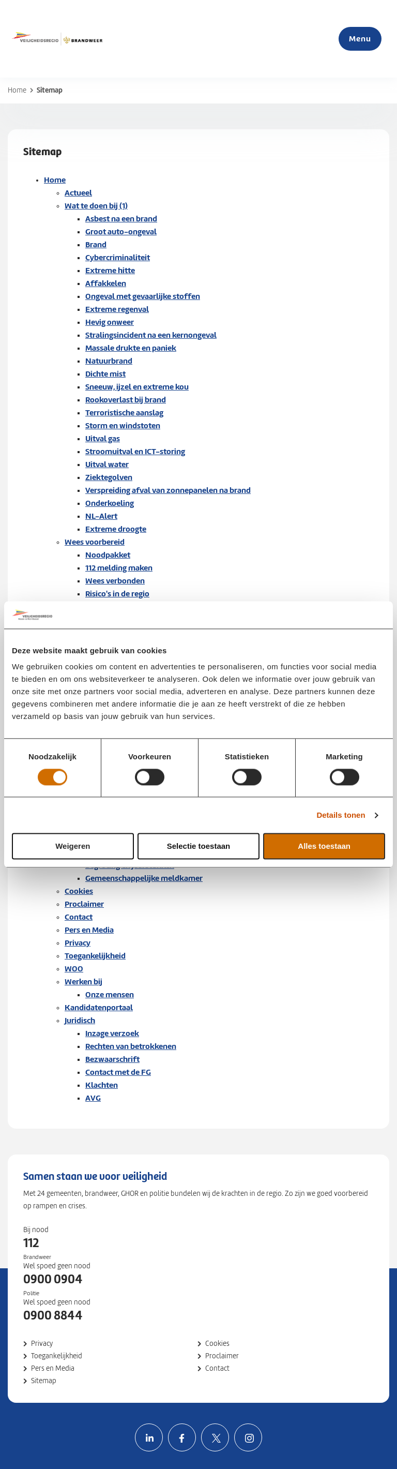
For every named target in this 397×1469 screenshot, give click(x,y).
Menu (360, 38)
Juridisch (80, 1020)
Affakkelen (105, 283)
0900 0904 (53, 1279)
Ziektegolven (108, 477)
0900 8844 (53, 1315)
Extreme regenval (117, 309)
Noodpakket (107, 554)
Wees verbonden (115, 580)
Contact (79, 916)
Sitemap (43, 1380)
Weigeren (72, 846)
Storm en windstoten (122, 425)
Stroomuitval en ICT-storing (135, 451)
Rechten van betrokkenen (130, 1046)
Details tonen (340, 815)
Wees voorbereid (95, 541)
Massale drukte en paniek (130, 347)
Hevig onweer (109, 322)
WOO (74, 968)
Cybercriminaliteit (117, 257)
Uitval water (107, 464)
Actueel (78, 192)
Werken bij (83, 981)
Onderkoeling (109, 503)
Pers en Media (89, 929)
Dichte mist (105, 373)
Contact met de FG (118, 1072)
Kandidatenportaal (99, 1007)
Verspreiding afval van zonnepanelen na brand (168, 490)
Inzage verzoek (112, 1033)
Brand (95, 244)
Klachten (101, 1085)
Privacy (77, 942)
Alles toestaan (324, 846)
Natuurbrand (108, 360)
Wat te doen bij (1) (96, 205)
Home (17, 90)
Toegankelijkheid (95, 955)
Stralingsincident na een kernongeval (151, 334)
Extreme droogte (115, 528)
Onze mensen (109, 994)
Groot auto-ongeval (121, 231)
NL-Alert (101, 516)
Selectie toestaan (199, 846)
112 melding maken (118, 567)
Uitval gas (102, 438)
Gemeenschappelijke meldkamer (144, 878)
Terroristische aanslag (124, 412)
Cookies (79, 891)
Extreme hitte (110, 270)
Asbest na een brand (121, 218)
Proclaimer (84, 903)
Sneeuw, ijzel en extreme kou (137, 386)
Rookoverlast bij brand (125, 399)
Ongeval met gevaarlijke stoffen (142, 296)
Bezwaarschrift (112, 1059)
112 (31, 1243)
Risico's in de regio (117, 593)
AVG (93, 1097)
